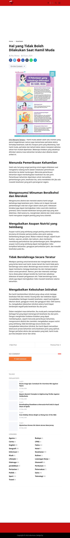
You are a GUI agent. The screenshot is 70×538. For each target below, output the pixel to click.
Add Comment (20, 359)
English (21, 381)
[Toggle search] (56, 3)
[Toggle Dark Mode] (52, 3)
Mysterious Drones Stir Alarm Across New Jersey (36, 425)
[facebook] (48, 3)
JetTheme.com (48, 535)
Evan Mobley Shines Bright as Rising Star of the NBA (37, 415)
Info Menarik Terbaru (17, 140)
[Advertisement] (39, 22)
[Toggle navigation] (59, 3)
